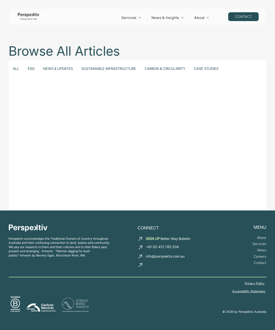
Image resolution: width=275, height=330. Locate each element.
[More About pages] (208, 18)
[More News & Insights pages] (182, 18)
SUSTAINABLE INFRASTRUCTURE (108, 68)
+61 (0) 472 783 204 (162, 247)
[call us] (141, 247)
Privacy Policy (254, 283)
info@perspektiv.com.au (165, 256)
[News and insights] (261, 250)
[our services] (259, 244)
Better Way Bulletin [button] (168, 238)
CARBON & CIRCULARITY (165, 68)
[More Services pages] (140, 18)
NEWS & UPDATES (58, 68)
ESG (31, 68)
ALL (16, 68)
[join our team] (260, 256)
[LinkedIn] (150, 266)
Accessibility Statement (249, 291)
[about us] (261, 238)
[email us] (141, 239)
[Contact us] (243, 16)
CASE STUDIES (206, 68)
